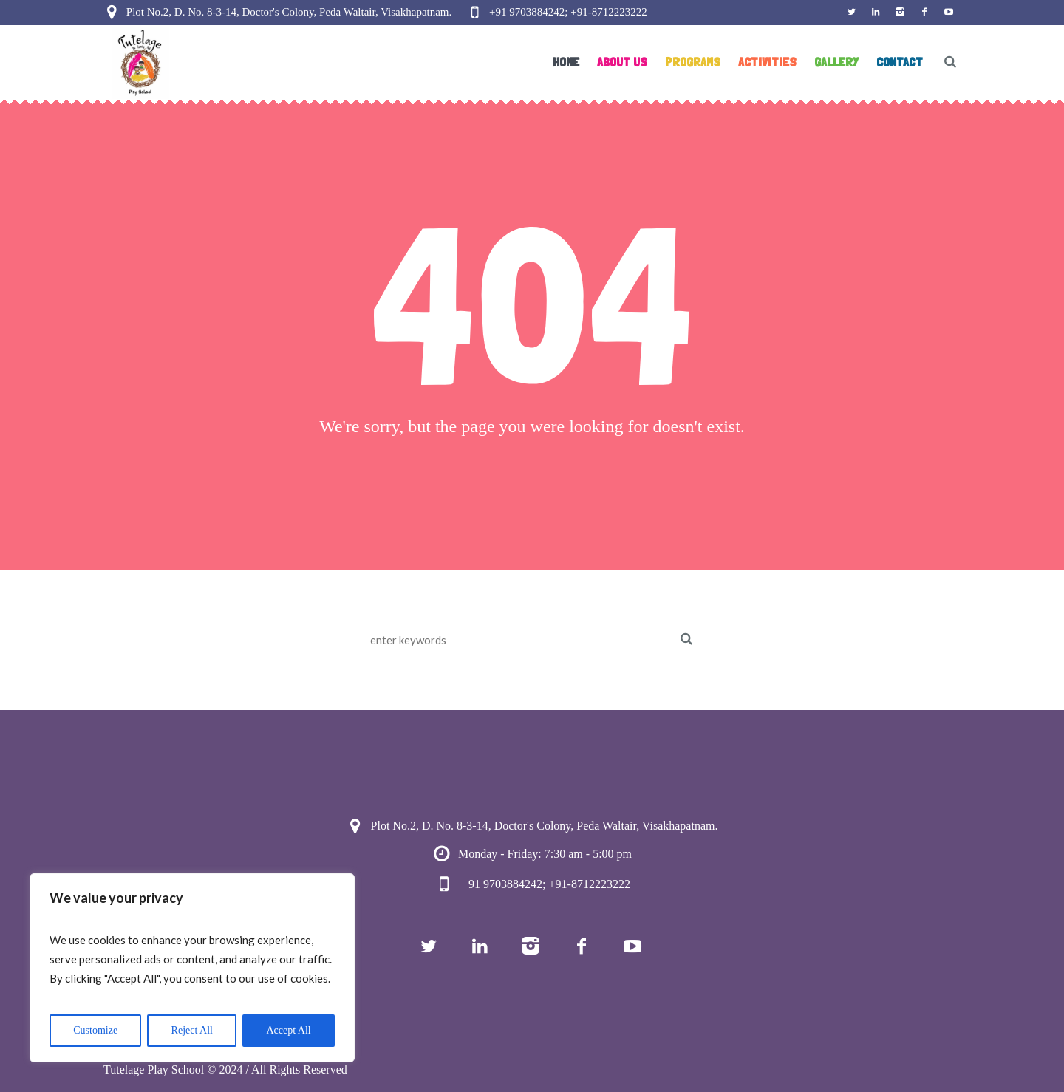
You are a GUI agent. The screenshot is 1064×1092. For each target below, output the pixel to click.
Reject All (192, 1030)
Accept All (288, 1030)
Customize (95, 1030)
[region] (192, 967)
